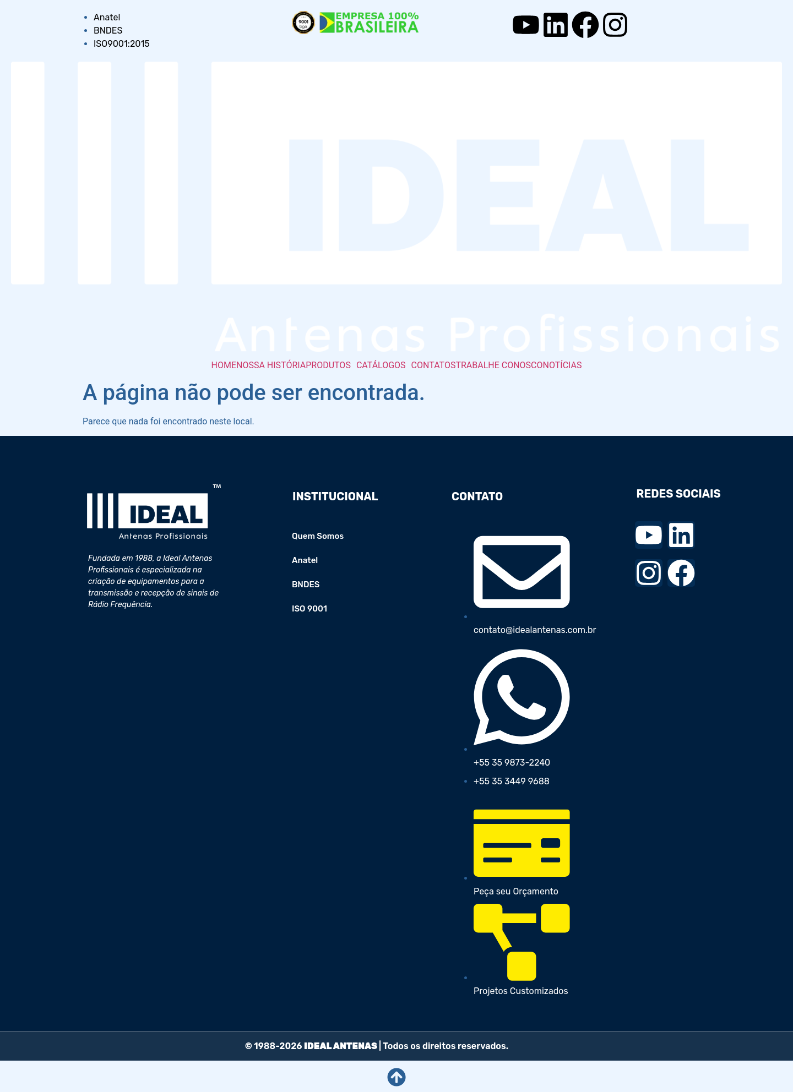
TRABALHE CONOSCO (498, 365)
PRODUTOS (328, 365)
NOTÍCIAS (562, 365)
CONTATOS (433, 365)
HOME (223, 365)
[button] (331, 365)
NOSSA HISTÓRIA (271, 365)
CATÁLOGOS (381, 365)
